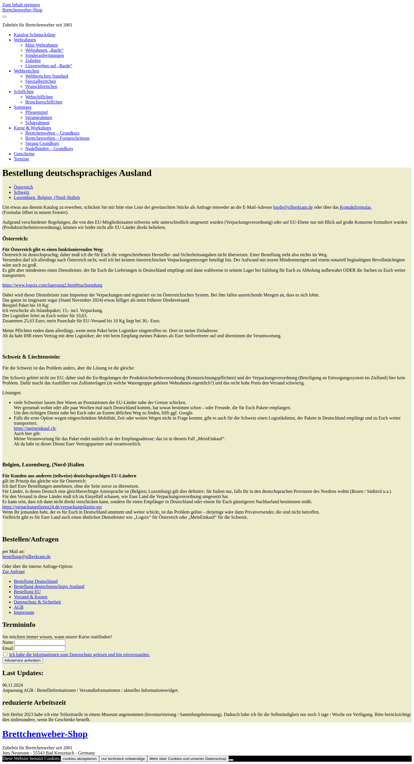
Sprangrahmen (38, 117)
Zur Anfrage (13, 571)
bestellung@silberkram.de (26, 556)
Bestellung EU (27, 591)
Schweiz (21, 192)
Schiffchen (24, 91)
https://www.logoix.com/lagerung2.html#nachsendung (52, 285)
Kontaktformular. (355, 207)
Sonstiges (22, 107)
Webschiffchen (39, 96)
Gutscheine (24, 153)
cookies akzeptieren (80, 759)
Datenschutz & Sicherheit (37, 602)
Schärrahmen (37, 122)
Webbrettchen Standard (46, 76)
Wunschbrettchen (41, 86)
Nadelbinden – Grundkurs (49, 148)
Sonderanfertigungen (44, 55)
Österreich (23, 187)
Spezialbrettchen (40, 81)
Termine (21, 158)
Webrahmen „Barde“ (44, 50)
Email (7, 648)
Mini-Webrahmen (41, 45)
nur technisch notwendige (123, 759)
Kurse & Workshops (32, 127)
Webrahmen (25, 39)
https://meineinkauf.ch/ (35, 428)
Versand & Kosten (30, 596)
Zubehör (33, 60)
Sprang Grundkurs (42, 143)
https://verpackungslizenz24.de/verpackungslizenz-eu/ (52, 506)
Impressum (24, 612)
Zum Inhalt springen (21, 4)
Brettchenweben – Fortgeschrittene (57, 138)
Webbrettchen (26, 70)
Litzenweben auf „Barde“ (48, 65)
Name (7, 642)
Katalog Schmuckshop (34, 34)
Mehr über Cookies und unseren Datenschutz (188, 759)
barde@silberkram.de (293, 207)
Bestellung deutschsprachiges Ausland (49, 586)
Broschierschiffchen (43, 101)
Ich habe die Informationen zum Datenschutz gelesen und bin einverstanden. (79, 654)
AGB (19, 607)
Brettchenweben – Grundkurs (52, 133)
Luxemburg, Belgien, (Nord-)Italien (47, 197)
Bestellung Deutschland (35, 581)
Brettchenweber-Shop (22, 9)
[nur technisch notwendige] (231, 760)
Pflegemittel (36, 112)
